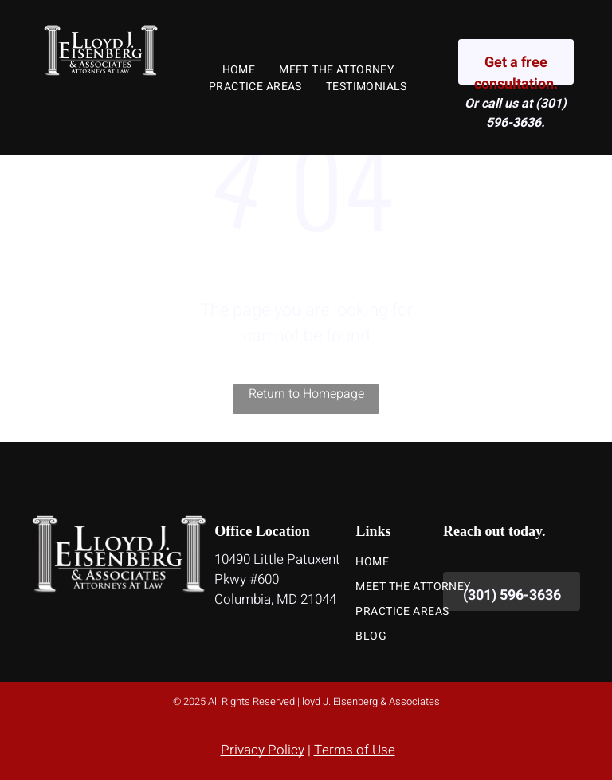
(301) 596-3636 (526, 113)
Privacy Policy (262, 750)
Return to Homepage (306, 394)
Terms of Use (354, 750)
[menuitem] (239, 69)
